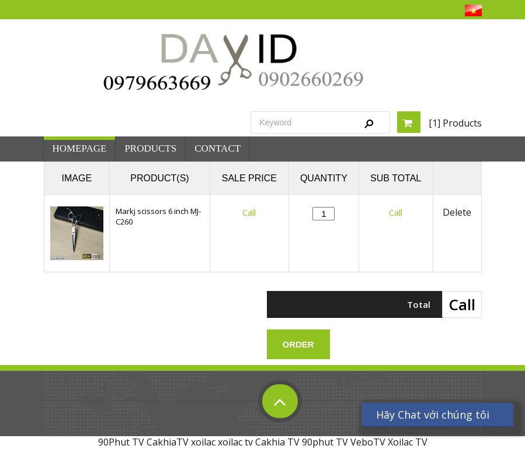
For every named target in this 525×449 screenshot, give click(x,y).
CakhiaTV (168, 442)
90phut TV (325, 442)
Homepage (80, 148)
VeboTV (367, 442)
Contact (217, 148)
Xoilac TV (407, 442)
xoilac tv (235, 442)
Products (150, 148)
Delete (457, 212)
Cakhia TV (277, 442)
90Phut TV (121, 442)
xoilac (203, 442)
